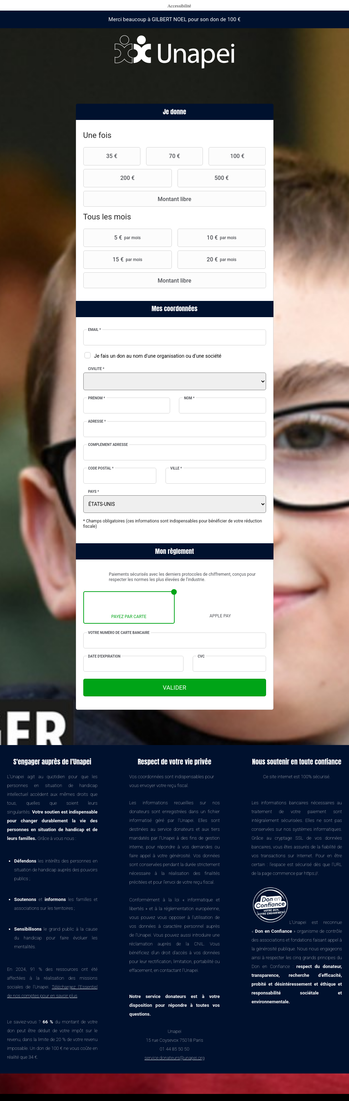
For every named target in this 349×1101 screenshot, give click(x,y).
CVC (201, 656)
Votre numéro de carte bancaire (119, 633)
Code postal (101, 468)
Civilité (96, 369)
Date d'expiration (104, 656)
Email (94, 330)
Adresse (97, 421)
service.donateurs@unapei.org (175, 1057)
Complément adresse (108, 445)
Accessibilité (179, 5)
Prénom (96, 398)
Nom (189, 398)
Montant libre (138, 199)
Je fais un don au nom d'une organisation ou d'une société (158, 356)
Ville (176, 468)
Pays (93, 492)
